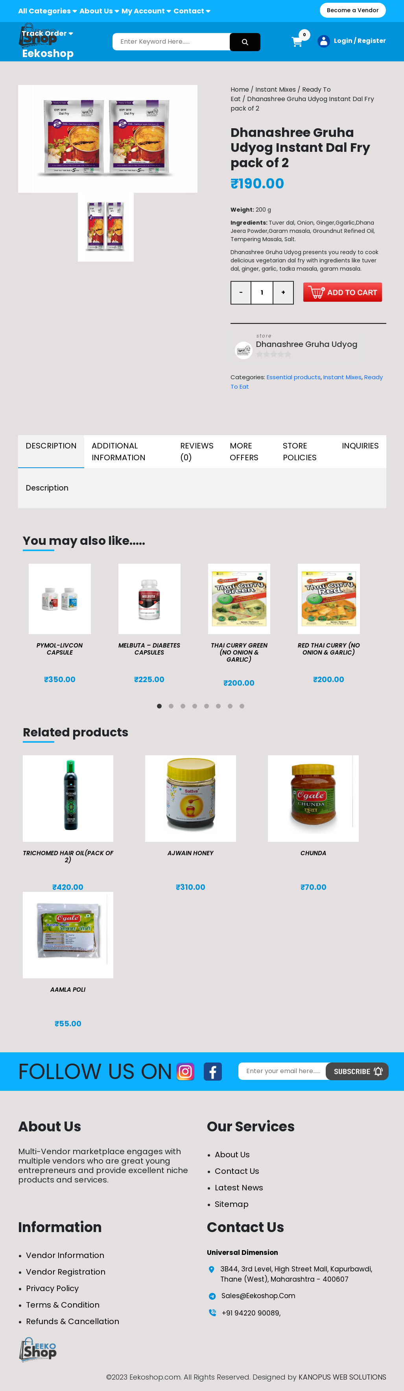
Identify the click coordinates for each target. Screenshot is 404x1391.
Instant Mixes (275, 89)
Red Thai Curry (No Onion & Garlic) (329, 649)
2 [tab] (173, 708)
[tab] (51, 451)
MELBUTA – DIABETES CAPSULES (149, 649)
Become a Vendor (353, 10)
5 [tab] (208, 708)
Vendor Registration (65, 1271)
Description (51, 445)
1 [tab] (161, 708)
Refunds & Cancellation (72, 1321)
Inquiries (360, 445)
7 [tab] (232, 708)
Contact (188, 11)
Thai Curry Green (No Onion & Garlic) (239, 652)
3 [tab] (184, 708)
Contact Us (237, 1171)
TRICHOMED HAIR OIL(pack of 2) (68, 856)
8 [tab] (243, 708)
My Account (143, 11)
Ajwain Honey (191, 853)
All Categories (44, 11)
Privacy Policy (52, 1288)
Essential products (294, 377)
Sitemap (232, 1204)
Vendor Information (65, 1255)
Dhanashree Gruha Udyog (307, 345)
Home (240, 89)
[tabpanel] (68, 624)
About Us (96, 11)
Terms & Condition (63, 1304)
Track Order (44, 33)
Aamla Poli (67, 989)
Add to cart (342, 292)
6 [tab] (220, 708)
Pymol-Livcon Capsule (60, 649)
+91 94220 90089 (250, 1313)
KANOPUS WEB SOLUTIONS (342, 1377)
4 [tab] (196, 708)
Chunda (314, 853)
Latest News (239, 1187)
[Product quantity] (262, 293)
